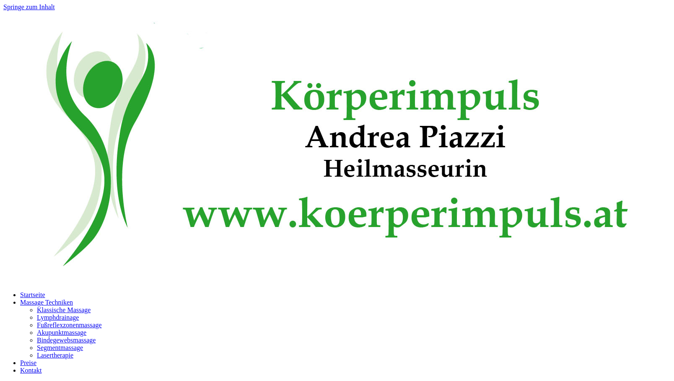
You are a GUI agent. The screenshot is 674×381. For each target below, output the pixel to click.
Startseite (32, 294)
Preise (28, 362)
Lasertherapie (55, 355)
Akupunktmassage (61, 332)
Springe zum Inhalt (29, 6)
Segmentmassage (60, 347)
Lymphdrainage (58, 317)
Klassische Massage (64, 309)
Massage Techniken (46, 302)
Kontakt (31, 370)
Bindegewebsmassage (66, 340)
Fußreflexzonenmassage (69, 325)
